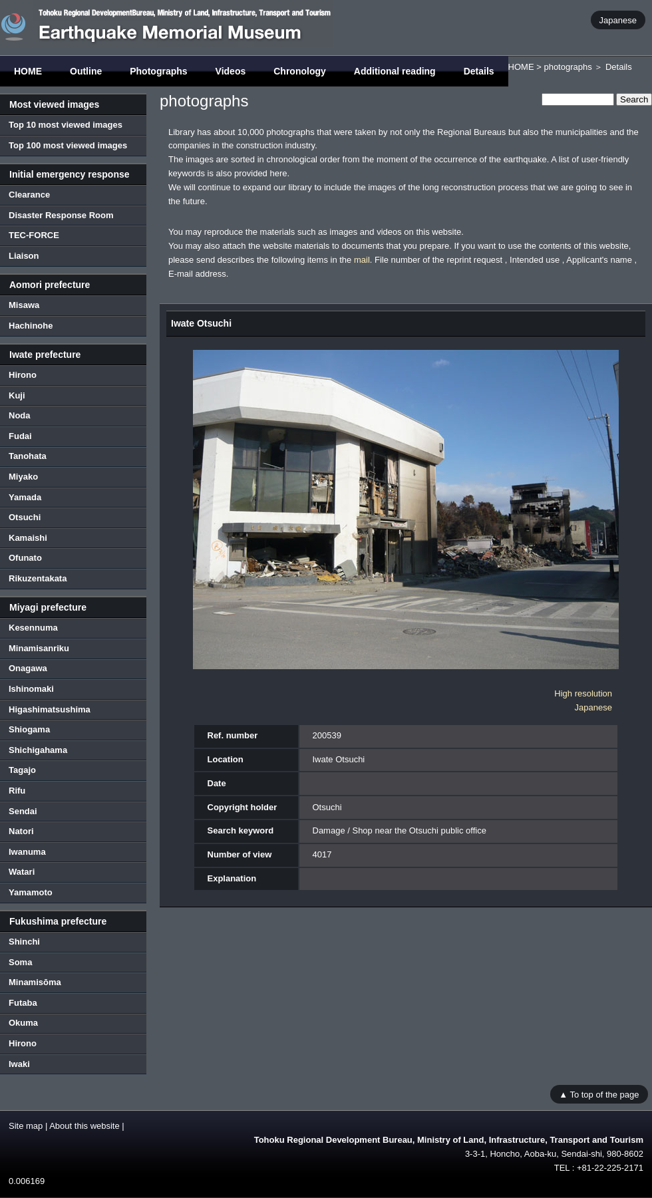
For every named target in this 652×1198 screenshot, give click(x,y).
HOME (28, 71)
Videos (231, 71)
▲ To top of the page (599, 1094)
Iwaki (19, 1064)
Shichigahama (38, 750)
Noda (20, 415)
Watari (22, 872)
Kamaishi (28, 538)
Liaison (24, 256)
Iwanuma (27, 852)
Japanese (618, 20)
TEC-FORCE (34, 235)
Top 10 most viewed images (65, 125)
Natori (21, 831)
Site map (26, 1126)
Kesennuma (33, 628)
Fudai (20, 436)
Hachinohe (31, 326)
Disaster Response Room (61, 215)
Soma (20, 962)
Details (479, 71)
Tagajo (22, 770)
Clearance (29, 195)
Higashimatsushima (49, 709)
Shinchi (24, 942)
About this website (84, 1126)
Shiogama (29, 729)
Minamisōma (35, 982)
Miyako (23, 477)
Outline (86, 71)
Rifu (17, 791)
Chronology (299, 71)
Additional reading (395, 71)
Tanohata (28, 456)
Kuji (17, 395)
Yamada (25, 497)
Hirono (23, 375)
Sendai (23, 811)
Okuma (23, 1023)
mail (362, 260)
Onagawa (28, 668)
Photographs (158, 71)
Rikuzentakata (38, 578)
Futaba (23, 1003)
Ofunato (25, 558)
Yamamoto (31, 892)
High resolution (583, 693)
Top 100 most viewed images (68, 145)
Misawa (24, 305)
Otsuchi (25, 517)
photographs (567, 67)
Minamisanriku (39, 648)
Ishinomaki (31, 689)
